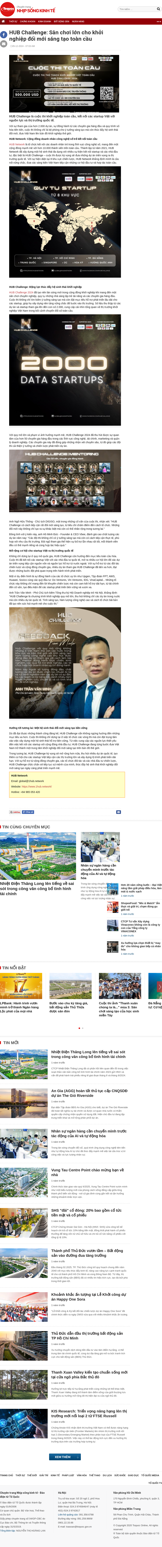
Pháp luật (68, 1475)
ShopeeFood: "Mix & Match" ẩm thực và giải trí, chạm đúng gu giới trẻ (140, 906)
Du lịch (107, 1475)
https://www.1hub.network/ (37, 786)
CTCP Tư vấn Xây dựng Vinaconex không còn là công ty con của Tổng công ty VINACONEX (140, 926)
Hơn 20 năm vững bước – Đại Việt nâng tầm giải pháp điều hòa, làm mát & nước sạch (141, 888)
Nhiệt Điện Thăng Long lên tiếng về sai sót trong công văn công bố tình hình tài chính (37, 888)
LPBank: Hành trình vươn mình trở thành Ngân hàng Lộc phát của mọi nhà (19, 1007)
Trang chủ (6, 1475)
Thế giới (32, 1475)
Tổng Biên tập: (8, 1530)
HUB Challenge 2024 (21, 292)
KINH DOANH (44, 21)
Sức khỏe (120, 1475)
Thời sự (20, 1475)
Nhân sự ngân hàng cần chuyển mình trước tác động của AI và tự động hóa (98, 872)
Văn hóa (82, 1475)
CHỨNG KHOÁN (27, 21)
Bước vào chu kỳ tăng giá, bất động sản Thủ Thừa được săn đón (68, 1007)
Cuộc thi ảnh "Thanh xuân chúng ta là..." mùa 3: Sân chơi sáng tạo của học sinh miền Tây (119, 1009)
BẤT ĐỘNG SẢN (61, 21)
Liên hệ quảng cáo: (68, 1514)
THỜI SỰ (13, 21)
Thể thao (94, 1475)
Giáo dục (133, 1475)
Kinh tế (55, 1475)
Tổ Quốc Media (150, 1475)
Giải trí (43, 1475)
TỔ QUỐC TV (155, 1483)
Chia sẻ (29, 812)
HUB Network (17, 144)
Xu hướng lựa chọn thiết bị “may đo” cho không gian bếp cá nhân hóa (141, 946)
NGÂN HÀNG (78, 21)
